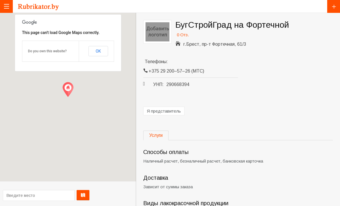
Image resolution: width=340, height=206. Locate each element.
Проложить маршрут (66, 195)
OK (98, 51)
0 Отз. (183, 34)
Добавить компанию (333, 6)
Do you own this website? (47, 51)
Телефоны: (156, 61)
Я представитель (164, 111)
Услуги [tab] (156, 135)
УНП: (158, 84)
